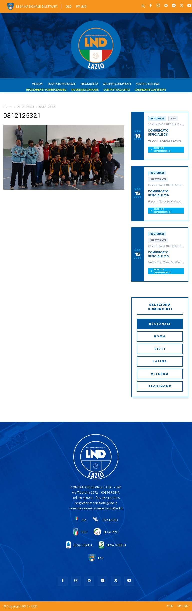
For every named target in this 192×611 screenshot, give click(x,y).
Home (8, 107)
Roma (160, 336)
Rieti (160, 349)
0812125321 (25, 107)
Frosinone (160, 386)
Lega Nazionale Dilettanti (37, 6)
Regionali (160, 324)
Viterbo (160, 374)
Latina (160, 361)
